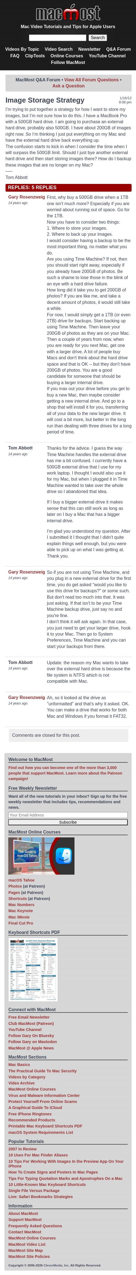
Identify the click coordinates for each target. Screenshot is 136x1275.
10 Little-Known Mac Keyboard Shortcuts (47, 1184)
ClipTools (35, 55)
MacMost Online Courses (32, 1089)
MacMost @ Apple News (31, 1048)
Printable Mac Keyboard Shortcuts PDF (45, 1126)
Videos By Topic (22, 49)
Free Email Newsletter (29, 1017)
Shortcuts (17, 898)
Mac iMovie (19, 917)
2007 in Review (22, 1149)
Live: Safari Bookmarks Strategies (40, 1196)
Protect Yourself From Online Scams (42, 1101)
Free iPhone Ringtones (30, 1114)
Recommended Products (31, 1120)
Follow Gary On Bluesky (31, 1035)
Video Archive (21, 1083)
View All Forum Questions (91, 79)
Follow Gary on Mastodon (32, 1042)
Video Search (59, 49)
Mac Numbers (21, 904)
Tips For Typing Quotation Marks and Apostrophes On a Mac (65, 1178)
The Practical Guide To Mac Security (42, 1071)
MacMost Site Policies (29, 1256)
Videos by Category (26, 1077)
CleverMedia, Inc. (57, 1265)
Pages (14, 892)
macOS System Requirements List (40, 1132)
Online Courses (66, 55)
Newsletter (89, 49)
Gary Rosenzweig (26, 197)
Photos (15, 886)
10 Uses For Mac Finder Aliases (38, 1155)
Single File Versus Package (34, 1190)
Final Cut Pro (20, 923)
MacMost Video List (26, 1244)
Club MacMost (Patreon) (31, 1023)
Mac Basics (19, 1064)
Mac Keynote (20, 911)
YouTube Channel (107, 55)
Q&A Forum (118, 49)
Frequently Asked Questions (35, 1226)
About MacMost (23, 1213)
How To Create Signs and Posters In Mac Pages (53, 1172)
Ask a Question (68, 86)
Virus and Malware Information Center (44, 1095)
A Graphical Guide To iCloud (35, 1107)
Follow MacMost (68, 62)
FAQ (15, 55)
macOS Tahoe (21, 880)
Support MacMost (25, 1219)
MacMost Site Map (25, 1250)
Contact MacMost (24, 1232)
